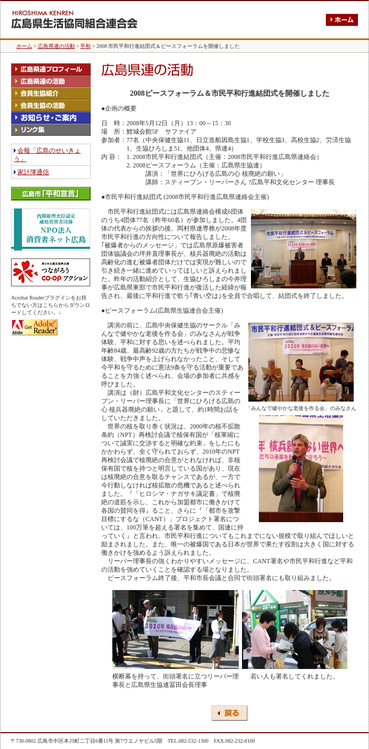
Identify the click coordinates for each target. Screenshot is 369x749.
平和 (85, 46)
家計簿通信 (33, 172)
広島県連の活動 (56, 46)
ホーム (24, 46)
